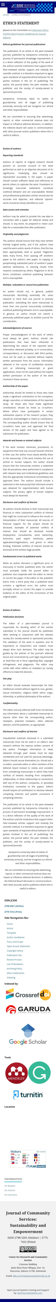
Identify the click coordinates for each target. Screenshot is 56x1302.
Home (6, 15)
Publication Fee (14, 955)
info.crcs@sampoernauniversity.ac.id (31, 1275)
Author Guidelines (15, 937)
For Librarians (10, 1194)
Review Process (14, 959)
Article (10, 928)
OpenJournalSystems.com (29, 1293)
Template (11, 932)
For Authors (9, 1190)
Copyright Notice (15, 950)
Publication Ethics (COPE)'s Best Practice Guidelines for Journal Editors (26, 34)
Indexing (11, 977)
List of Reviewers (15, 964)
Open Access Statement (18, 946)
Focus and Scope (15, 941)
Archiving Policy (14, 968)
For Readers (9, 1185)
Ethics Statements (15, 973)
